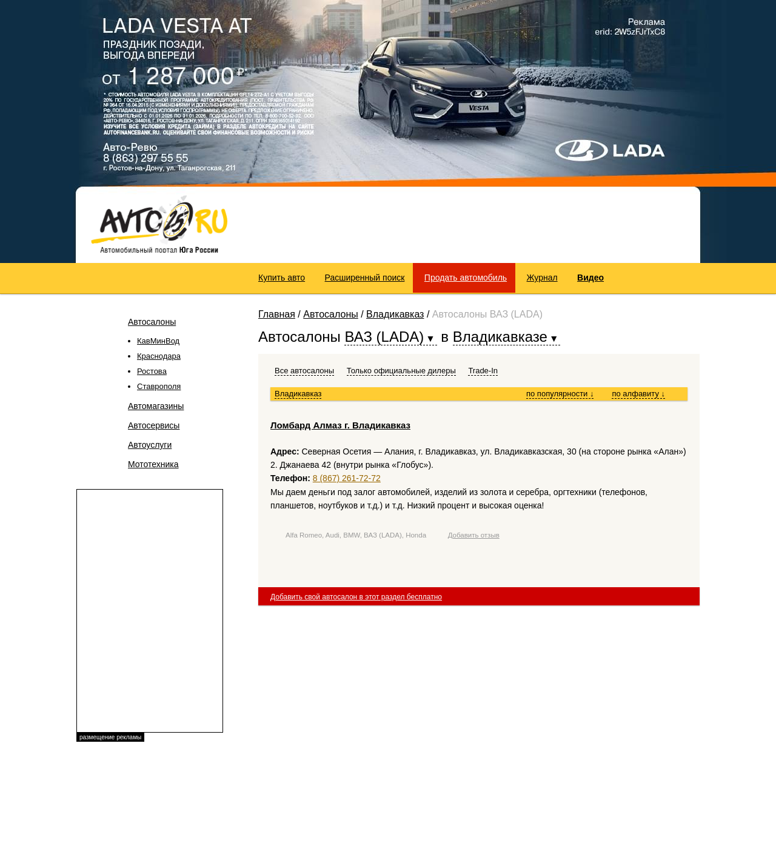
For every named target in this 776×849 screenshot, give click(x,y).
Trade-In (483, 370)
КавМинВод (158, 340)
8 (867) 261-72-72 (347, 478)
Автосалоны (152, 322)
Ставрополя (159, 386)
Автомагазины (156, 406)
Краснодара (159, 356)
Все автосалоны (304, 370)
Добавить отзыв (474, 535)
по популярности (560, 393)
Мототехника (153, 464)
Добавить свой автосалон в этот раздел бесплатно (356, 597)
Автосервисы (153, 425)
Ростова (152, 371)
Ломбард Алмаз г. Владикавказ (340, 425)
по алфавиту (638, 393)
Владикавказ (395, 314)
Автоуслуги (150, 445)
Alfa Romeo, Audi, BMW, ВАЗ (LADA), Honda (356, 535)
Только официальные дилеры (401, 370)
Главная (276, 314)
